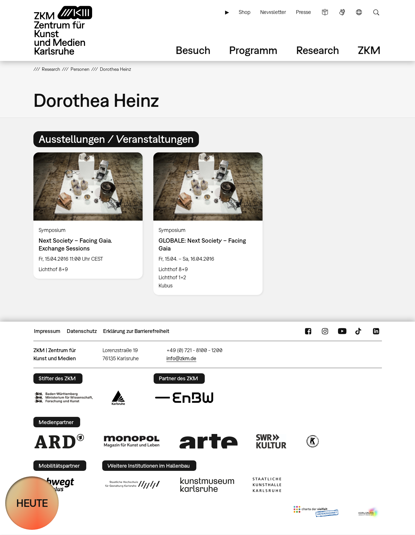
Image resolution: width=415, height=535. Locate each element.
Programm (253, 50)
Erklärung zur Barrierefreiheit (136, 331)
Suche (376, 12)
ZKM (369, 50)
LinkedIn (376, 331)
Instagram (325, 331)
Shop (244, 12)
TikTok (359, 331)
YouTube (342, 331)
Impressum (47, 331)
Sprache (359, 12)
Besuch (193, 50)
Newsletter (273, 12)
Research (317, 50)
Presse (303, 12)
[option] (88, 215)
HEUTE (32, 503)
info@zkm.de (181, 358)
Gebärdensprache (342, 12)
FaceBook (308, 331)
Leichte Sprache (325, 12)
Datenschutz (82, 331)
